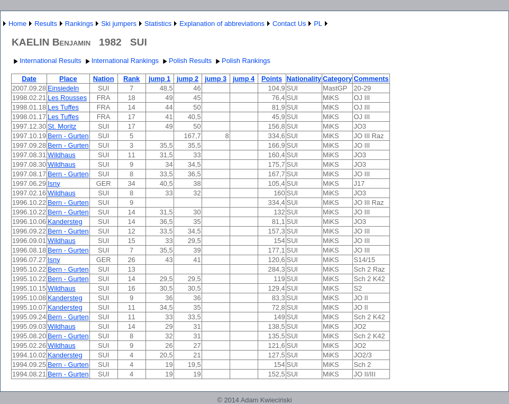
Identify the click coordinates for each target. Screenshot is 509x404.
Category (337, 79)
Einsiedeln (63, 88)
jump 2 (187, 79)
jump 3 (215, 79)
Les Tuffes (63, 107)
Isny (54, 183)
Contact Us (289, 24)
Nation (103, 79)
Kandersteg (65, 222)
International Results (46, 61)
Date (29, 79)
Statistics (157, 24)
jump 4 (243, 79)
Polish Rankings (241, 61)
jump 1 (159, 79)
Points (271, 79)
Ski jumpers (119, 24)
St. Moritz (62, 126)
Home (17, 24)
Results (45, 24)
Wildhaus (62, 155)
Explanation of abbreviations (222, 24)
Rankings (79, 24)
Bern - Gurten (68, 136)
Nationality (304, 79)
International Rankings (121, 61)
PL (318, 24)
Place (68, 79)
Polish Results (186, 61)
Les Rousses (67, 98)
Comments (370, 79)
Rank (131, 79)
